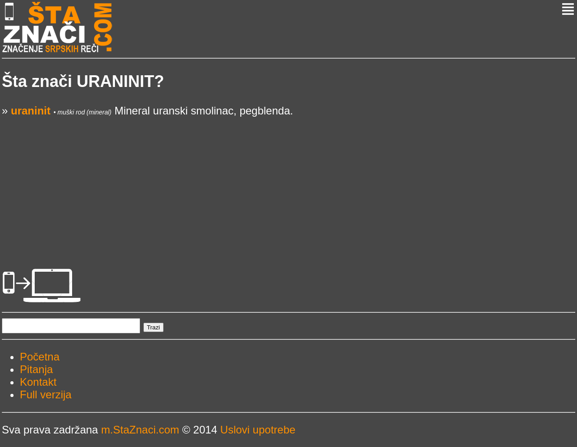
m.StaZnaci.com (140, 430)
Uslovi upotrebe (258, 430)
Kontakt (38, 382)
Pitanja (36, 369)
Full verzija (46, 394)
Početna (40, 357)
